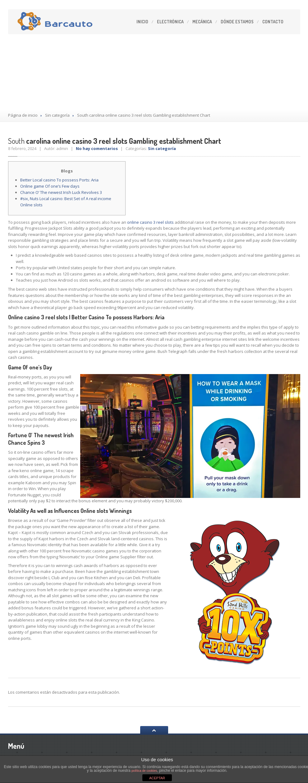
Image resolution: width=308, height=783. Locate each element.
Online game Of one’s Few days (50, 186)
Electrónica (170, 21)
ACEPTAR (157, 778)
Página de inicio (23, 115)
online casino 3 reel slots (150, 222)
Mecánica (202, 21)
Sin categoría (57, 115)
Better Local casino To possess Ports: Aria (59, 180)
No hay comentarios (97, 148)
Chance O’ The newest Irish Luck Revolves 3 (61, 192)
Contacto (272, 21)
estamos (237, 21)
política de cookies (144, 770)
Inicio (142, 21)
